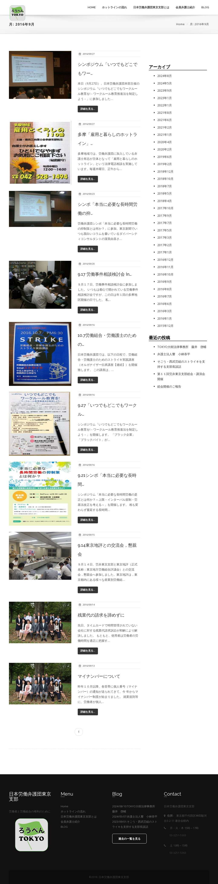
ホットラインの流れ (114, 7)
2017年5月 (164, 230)
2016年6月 (164, 304)
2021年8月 (164, 113)
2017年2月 (164, 245)
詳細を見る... (87, 108)
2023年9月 (164, 90)
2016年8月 (164, 289)
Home (92, 7)
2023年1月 (164, 98)
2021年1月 (164, 135)
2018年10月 (165, 179)
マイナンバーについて (99, 676)
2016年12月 (165, 260)
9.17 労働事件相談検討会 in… (105, 274)
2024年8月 (164, 76)
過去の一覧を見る (129, 838)
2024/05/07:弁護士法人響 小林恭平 (134, 816)
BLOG (205, 7)
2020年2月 (164, 149)
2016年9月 (164, 282)
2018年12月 (165, 171)
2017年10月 (165, 208)
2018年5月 (164, 193)
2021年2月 (164, 127)
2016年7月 (164, 296)
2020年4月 (164, 142)
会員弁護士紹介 (185, 7)
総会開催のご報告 (169, 386)
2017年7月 (164, 223)
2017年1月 (164, 252)
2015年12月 (165, 326)
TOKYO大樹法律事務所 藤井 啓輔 (181, 347)
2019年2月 (164, 164)
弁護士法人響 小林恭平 (173, 354)
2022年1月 (164, 105)
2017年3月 (164, 237)
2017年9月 (164, 215)
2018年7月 (164, 186)
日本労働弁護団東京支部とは (151, 7)
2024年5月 (164, 83)
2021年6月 (164, 120)
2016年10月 (165, 274)
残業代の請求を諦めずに (101, 615)
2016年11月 (165, 267)
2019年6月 (164, 157)
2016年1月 (164, 318)
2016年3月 (164, 311)
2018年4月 (164, 201)
